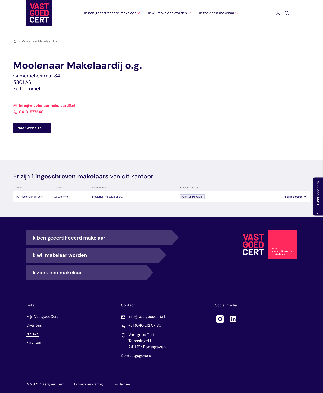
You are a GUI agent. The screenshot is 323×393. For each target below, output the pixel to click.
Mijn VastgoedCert (42, 315)
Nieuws (32, 333)
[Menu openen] (295, 12)
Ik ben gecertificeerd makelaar (101, 236)
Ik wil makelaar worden (95, 254)
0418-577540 (31, 111)
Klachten (33, 341)
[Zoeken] (286, 12)
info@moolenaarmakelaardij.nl (47, 104)
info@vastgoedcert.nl (146, 316)
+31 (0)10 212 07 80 (144, 324)
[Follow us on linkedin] (233, 318)
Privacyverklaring (88, 383)
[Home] (14, 40)
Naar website (32, 127)
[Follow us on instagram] (220, 318)
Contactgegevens (136, 354)
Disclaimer (121, 383)
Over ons (34, 324)
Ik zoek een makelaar (89, 271)
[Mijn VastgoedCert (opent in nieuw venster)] (278, 12)
